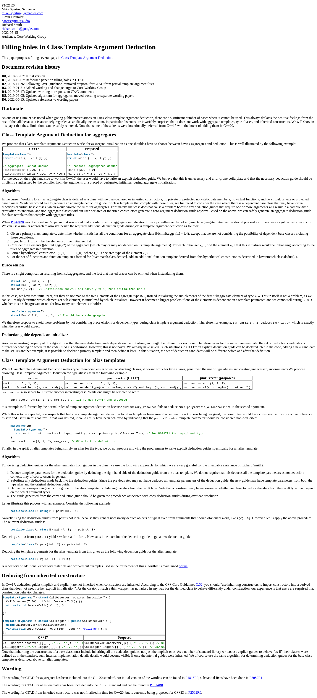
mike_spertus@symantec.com (22, 13)
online (183, 566)
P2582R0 (194, 692)
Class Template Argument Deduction (86, 58)
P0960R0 (17, 222)
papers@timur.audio (16, 21)
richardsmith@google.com (20, 29)
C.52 (199, 584)
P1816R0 (192, 678)
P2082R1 (255, 678)
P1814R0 (156, 685)
